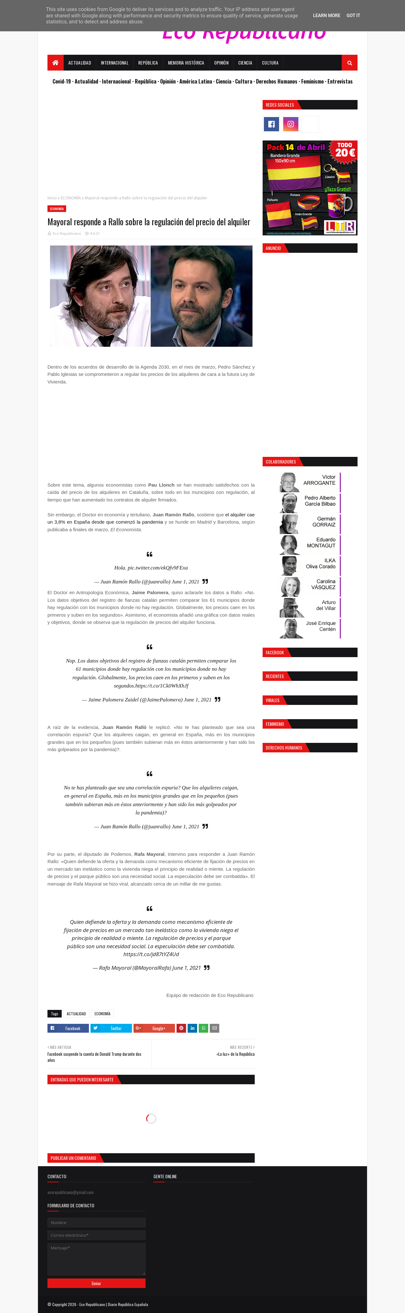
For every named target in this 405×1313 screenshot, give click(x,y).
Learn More (326, 15)
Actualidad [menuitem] (79, 62)
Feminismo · (314, 81)
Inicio (52, 198)
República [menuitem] (148, 62)
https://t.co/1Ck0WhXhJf (161, 686)
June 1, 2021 (185, 582)
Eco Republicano (67, 233)
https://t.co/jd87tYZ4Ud (151, 954)
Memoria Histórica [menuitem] (186, 62)
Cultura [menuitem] (270, 62)
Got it (353, 15)
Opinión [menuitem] (221, 62)
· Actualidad (85, 81)
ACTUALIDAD (76, 1013)
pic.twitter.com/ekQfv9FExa (158, 568)
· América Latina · (196, 81)
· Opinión (167, 81)
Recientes (275, 676)
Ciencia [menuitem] (245, 62)
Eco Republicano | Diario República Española (113, 1304)
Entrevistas (340, 81)
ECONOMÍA (71, 198)
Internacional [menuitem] (114, 62)
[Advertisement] (151, 144)
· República (145, 81)
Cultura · (245, 81)
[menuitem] (55, 63)
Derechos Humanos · (278, 81)
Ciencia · (225, 81)
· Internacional (115, 81)
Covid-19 (62, 81)
